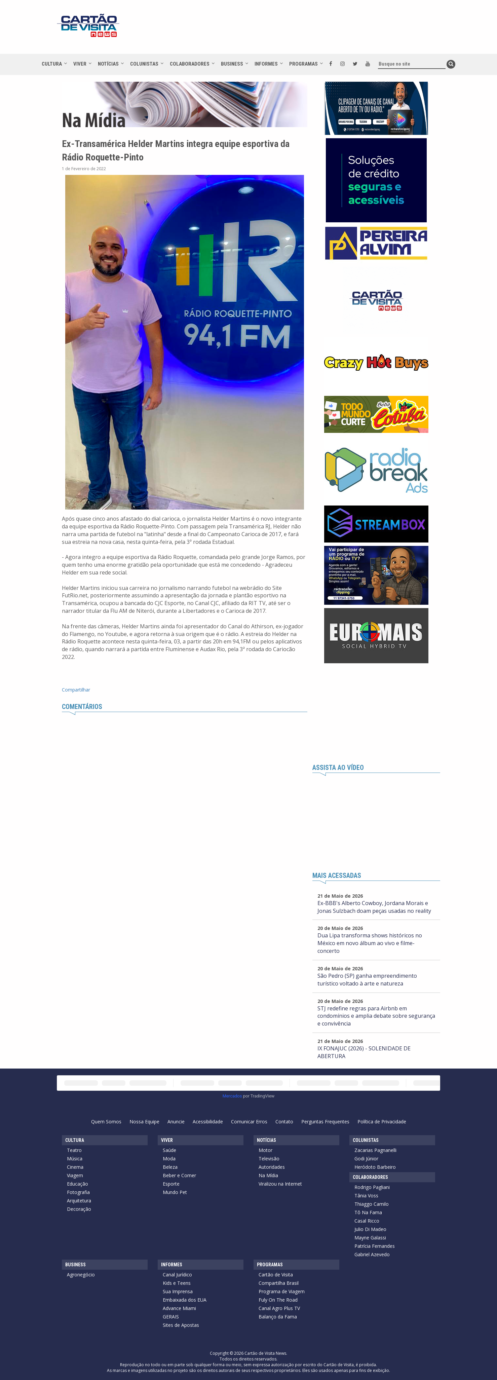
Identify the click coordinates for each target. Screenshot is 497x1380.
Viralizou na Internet (280, 1184)
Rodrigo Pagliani (372, 1187)
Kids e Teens (177, 1283)
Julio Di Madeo (370, 1229)
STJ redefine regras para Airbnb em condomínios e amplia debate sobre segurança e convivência (376, 1016)
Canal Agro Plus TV (279, 1308)
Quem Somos (106, 1121)
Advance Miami (179, 1308)
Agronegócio (81, 1274)
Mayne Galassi (370, 1237)
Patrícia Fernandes (374, 1246)
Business (232, 64)
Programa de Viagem (282, 1291)
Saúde (169, 1150)
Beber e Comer (179, 1175)
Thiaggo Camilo (371, 1204)
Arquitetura (79, 1200)
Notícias (108, 64)
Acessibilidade (208, 1121)
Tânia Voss (366, 1195)
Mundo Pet (175, 1192)
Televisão (269, 1158)
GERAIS (171, 1316)
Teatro (74, 1150)
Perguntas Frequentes (325, 1121)
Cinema (75, 1167)
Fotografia (78, 1192)
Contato (284, 1121)
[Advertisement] (308, 30)
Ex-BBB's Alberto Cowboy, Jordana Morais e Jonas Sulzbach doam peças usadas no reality (374, 907)
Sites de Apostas (181, 1325)
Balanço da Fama (278, 1316)
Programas (303, 64)
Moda (169, 1158)
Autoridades (272, 1167)
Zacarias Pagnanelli (375, 1150)
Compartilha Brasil (279, 1283)
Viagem (75, 1175)
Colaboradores (189, 64)
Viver (79, 64)
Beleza (170, 1167)
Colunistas (144, 64)
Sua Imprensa (178, 1291)
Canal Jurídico (177, 1274)
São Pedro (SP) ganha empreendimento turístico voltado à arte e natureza (367, 979)
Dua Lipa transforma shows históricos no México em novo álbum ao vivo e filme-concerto (369, 943)
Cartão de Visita (276, 1274)
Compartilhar (76, 689)
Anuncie (176, 1121)
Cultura (52, 64)
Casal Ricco (366, 1221)
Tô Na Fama (368, 1212)
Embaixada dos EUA (184, 1300)
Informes (266, 64)
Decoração (79, 1209)
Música (74, 1158)
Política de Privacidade (381, 1121)
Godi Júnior (366, 1158)
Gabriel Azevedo (372, 1254)
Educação (77, 1184)
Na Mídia (268, 1175)
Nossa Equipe (144, 1121)
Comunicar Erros (249, 1121)
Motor (265, 1150)
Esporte (171, 1184)
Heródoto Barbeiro (375, 1167)
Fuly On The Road (278, 1300)
